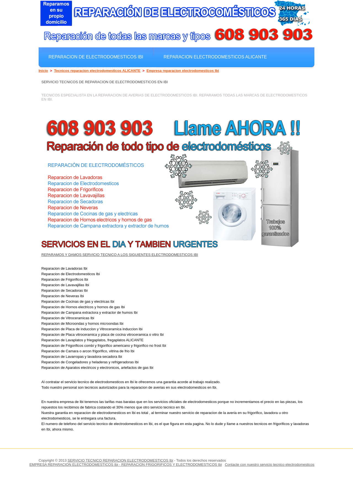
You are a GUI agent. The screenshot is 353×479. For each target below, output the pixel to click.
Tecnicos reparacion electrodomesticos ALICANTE (97, 71)
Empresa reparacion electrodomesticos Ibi (182, 71)
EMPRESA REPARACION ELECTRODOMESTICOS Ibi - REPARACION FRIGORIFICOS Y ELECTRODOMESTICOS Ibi (126, 464)
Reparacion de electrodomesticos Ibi (96, 56)
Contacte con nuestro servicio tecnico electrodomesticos (269, 464)
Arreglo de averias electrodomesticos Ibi (102, 68)
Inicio (43, 71)
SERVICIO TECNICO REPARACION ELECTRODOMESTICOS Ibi (120, 460)
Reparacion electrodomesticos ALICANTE (215, 56)
